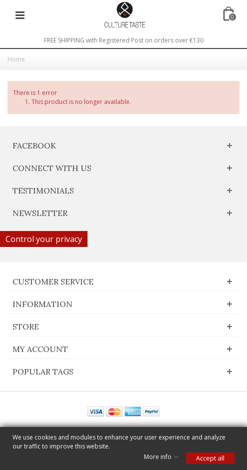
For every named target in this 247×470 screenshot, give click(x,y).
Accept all (210, 458)
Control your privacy (44, 239)
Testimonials (43, 190)
